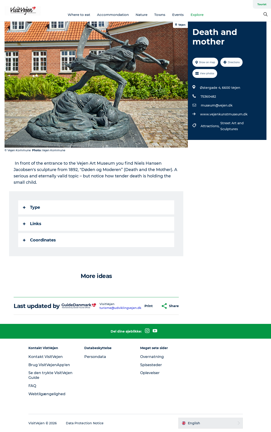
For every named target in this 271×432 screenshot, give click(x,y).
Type (31, 207)
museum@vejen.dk (217, 105)
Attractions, (210, 126)
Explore (197, 14)
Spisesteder (151, 365)
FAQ (32, 386)
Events (178, 14)
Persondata (95, 357)
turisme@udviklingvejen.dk (120, 308)
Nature (141, 14)
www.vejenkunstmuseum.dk (224, 114)
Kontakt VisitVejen (45, 357)
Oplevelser (150, 373)
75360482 (208, 96)
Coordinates (39, 240)
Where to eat (79, 14)
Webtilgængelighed (46, 394)
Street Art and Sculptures (232, 126)
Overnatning (152, 357)
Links (32, 223)
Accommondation (113, 14)
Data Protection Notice (85, 423)
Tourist (261, 4)
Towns (159, 14)
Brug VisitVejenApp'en (49, 365)
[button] (148, 306)
